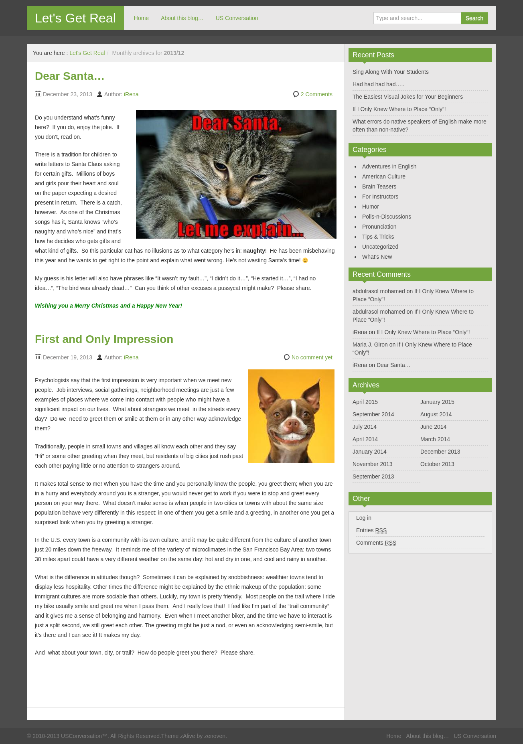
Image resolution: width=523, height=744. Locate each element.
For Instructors (380, 196)
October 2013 (437, 464)
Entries (371, 530)
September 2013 (373, 476)
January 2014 (370, 451)
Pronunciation (379, 226)
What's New (377, 256)
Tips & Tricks (378, 236)
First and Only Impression (104, 339)
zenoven (214, 736)
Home (141, 18)
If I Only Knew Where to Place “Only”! (399, 109)
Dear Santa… (70, 76)
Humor (370, 206)
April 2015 (365, 402)
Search (474, 18)
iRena (131, 94)
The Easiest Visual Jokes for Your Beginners (408, 96)
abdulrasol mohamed (379, 291)
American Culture (383, 176)
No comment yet (312, 357)
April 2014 (365, 439)
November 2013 (373, 464)
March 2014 (435, 439)
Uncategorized (380, 246)
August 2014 (436, 414)
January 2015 (437, 402)
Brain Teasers (379, 186)
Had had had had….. (378, 84)
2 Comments (316, 94)
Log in (363, 518)
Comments (376, 542)
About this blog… (182, 18)
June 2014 (433, 427)
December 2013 (440, 451)
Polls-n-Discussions (386, 216)
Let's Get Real (75, 18)
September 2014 (373, 414)
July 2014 (365, 427)
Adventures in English (389, 166)
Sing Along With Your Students (391, 72)
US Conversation (237, 18)
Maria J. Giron (370, 344)
